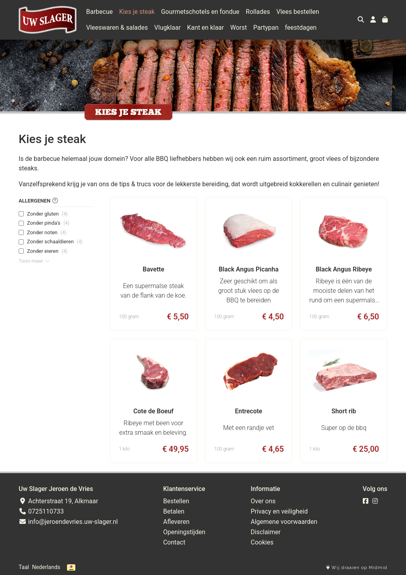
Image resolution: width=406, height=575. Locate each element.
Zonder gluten (47, 214)
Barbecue (99, 11)
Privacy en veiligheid (279, 511)
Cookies (262, 542)
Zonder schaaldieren (54, 241)
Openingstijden (184, 532)
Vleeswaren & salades (117, 27)
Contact (174, 542)
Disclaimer (265, 532)
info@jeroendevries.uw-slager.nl (68, 521)
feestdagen (301, 27)
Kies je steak (137, 11)
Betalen (173, 511)
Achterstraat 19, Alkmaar (58, 501)
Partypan (266, 27)
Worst (238, 27)
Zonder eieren (47, 251)
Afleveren (176, 521)
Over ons (263, 501)
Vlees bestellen (297, 11)
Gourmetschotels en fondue (200, 11)
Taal (24, 567)
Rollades (258, 11)
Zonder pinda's (48, 223)
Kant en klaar (205, 27)
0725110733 (41, 511)
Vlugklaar (167, 27)
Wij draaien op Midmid (356, 567)
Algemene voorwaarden (284, 521)
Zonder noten (46, 232)
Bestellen (176, 501)
